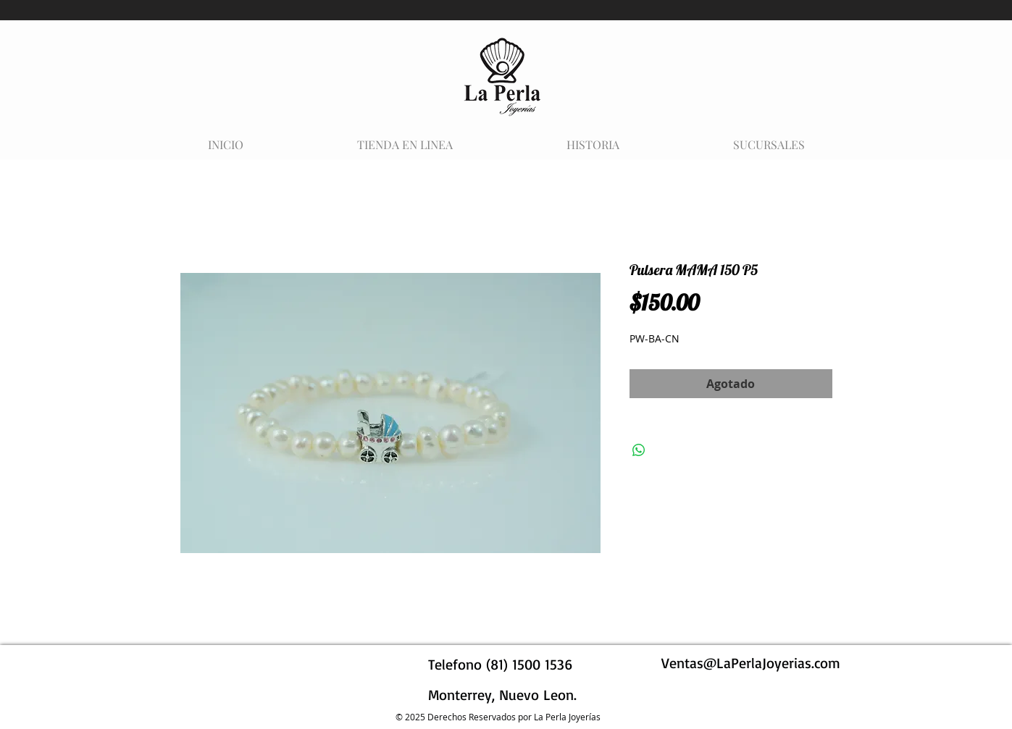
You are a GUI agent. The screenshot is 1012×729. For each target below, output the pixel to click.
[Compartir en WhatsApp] (639, 450)
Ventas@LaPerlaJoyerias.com (750, 663)
